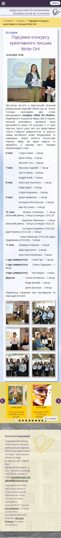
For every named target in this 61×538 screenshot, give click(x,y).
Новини (20, 20)
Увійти (55, 3)
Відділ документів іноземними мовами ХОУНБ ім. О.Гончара (29, 12)
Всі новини (12, 32)
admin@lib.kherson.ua (16, 480)
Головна (8, 20)
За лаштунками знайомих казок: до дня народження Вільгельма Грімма (16, 401)
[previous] (2, 401)
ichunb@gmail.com (20, 477)
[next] (58, 401)
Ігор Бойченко (12, 508)
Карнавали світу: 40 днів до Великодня (41, 401)
